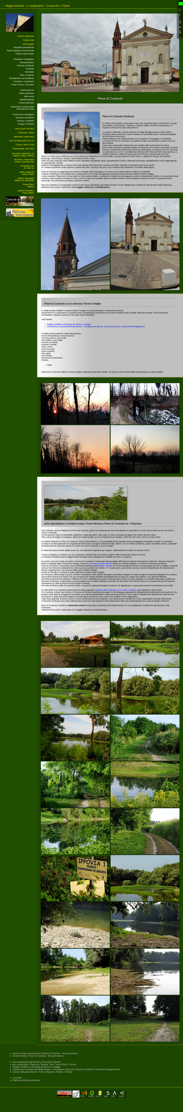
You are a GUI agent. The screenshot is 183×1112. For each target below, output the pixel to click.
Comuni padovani (26, 103)
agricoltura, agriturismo (24, 137)
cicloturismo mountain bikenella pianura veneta (22, 108)
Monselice (29, 72)
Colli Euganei (28, 44)
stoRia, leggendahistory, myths (26, 173)
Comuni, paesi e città (25, 144)
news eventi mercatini (24, 129)
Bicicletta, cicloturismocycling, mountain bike (24, 161)
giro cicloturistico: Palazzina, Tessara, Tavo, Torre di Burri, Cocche (44, 1064)
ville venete (29, 96)
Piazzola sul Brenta (25, 65)
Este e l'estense (27, 75)
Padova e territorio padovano (26, 1080)
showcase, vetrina (26, 133)
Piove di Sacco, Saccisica (22, 84)
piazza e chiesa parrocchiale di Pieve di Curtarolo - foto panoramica (45, 1053)
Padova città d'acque (25, 54)
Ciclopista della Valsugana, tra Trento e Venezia (116, 590)
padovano (36, 6)
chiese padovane (26, 93)
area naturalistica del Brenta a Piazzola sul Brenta (36, 1062)
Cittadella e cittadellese (24, 59)
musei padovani (27, 90)
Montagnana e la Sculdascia (21, 78)
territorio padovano (26, 36)
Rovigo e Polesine (26, 124)
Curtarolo (53, 6)
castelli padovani (26, 99)
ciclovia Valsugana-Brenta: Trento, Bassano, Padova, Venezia (42, 1072)
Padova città (28, 40)
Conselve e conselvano (24, 81)
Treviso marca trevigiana (23, 114)
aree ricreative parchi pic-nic (21, 140)
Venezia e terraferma (25, 118)
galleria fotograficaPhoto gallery (26, 191)
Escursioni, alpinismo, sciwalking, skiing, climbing (23, 154)
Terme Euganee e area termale (20, 50)
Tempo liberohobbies (28, 185)
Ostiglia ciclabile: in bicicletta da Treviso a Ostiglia (69, 324)
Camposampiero (26, 62)
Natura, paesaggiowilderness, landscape (24, 179)
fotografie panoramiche (24, 47)
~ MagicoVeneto (13, 6)
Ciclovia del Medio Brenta (100, 563)
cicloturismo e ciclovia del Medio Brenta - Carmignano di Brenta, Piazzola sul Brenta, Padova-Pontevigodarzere (96, 326)
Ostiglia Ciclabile (104, 566)
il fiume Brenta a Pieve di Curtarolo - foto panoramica (38, 1056)
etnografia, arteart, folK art (27, 167)
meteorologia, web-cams (23, 148)
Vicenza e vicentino (25, 121)
